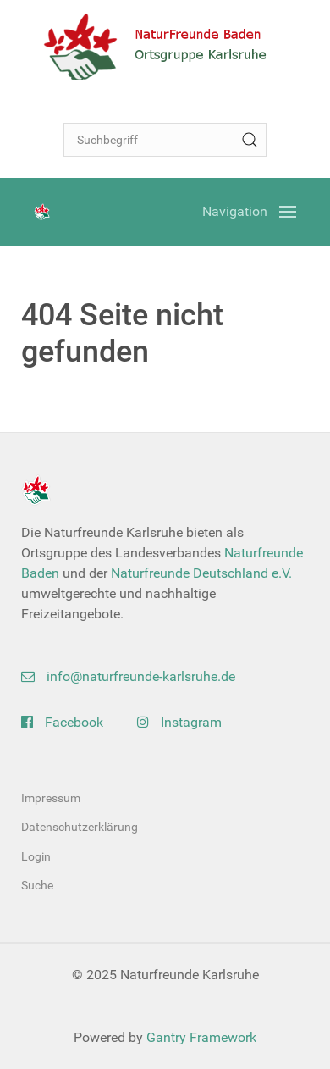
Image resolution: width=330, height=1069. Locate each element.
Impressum (50, 798)
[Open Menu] (249, 212)
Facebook (62, 722)
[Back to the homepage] (165, 46)
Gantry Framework (201, 1037)
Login (36, 856)
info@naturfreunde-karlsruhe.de (128, 676)
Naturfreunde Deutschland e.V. (201, 573)
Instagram (179, 722)
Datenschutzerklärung (79, 827)
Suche (37, 885)
